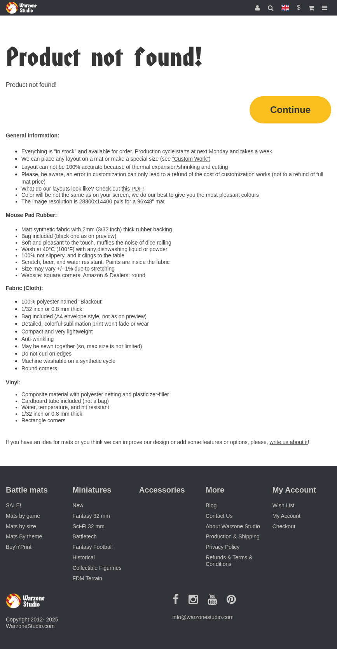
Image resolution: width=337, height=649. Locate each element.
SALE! (13, 505)
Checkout (283, 526)
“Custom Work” (190, 159)
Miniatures (91, 490)
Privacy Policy (222, 547)
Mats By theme (24, 536)
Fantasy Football (92, 547)
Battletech (84, 536)
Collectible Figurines (96, 568)
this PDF (132, 189)
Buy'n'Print (18, 547)
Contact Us (219, 516)
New (77, 505)
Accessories (162, 490)
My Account (286, 516)
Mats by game (23, 516)
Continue (290, 109)
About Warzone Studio (233, 526)
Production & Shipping (233, 536)
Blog (211, 505)
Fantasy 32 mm (91, 516)
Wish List (283, 505)
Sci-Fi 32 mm (88, 526)
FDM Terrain (87, 578)
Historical (83, 557)
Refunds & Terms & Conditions (229, 560)
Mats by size (21, 526)
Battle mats (27, 490)
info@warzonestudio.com (203, 617)
